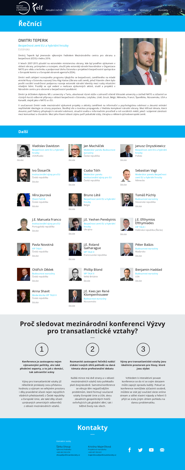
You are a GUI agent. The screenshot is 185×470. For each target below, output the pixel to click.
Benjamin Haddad (148, 269)
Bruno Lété (92, 195)
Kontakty (163, 10)
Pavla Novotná (42, 244)
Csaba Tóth (92, 170)
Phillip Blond (93, 269)
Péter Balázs (144, 244)
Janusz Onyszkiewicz (150, 146)
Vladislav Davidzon (46, 146)
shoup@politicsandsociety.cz (68, 455)
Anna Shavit (41, 291)
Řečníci (132, 10)
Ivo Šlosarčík (41, 170)
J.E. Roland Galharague (92, 246)
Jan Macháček (94, 146)
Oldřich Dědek (42, 269)
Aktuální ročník (54, 10)
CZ (161, 5)
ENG (165, 5)
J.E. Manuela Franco (46, 219)
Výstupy (145, 10)
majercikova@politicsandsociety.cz (102, 455)
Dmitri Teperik (33, 40)
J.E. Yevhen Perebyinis (100, 219)
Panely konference (100, 10)
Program (119, 10)
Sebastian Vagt (146, 170)
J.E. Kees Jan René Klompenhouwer (96, 293)
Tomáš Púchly (145, 195)
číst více (20, 160)
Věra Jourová (41, 195)
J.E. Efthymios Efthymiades (145, 221)
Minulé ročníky (74, 10)
